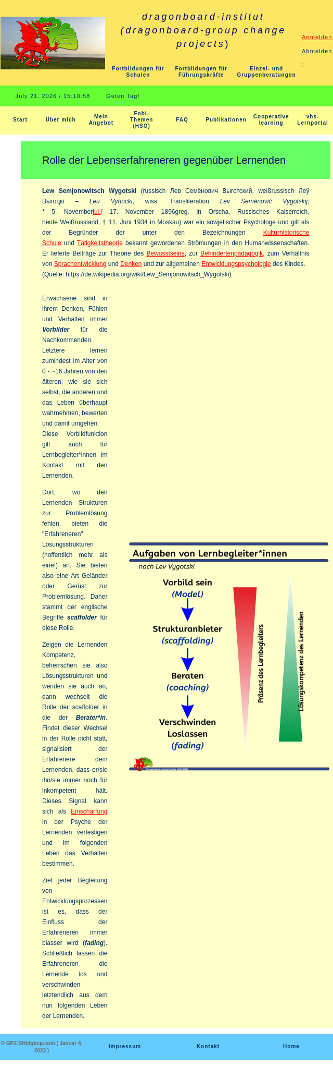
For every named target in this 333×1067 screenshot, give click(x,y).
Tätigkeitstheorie (100, 243)
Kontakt (208, 1046)
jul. (96, 211)
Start (20, 120)
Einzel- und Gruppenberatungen (266, 72)
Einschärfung (89, 811)
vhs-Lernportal (312, 120)
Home (291, 1046)
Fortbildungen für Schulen (138, 72)
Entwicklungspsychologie (236, 264)
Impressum (125, 1046)
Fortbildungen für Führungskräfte (201, 72)
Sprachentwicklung (80, 264)
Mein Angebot (101, 120)
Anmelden (317, 37)
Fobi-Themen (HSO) (141, 120)
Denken (131, 264)
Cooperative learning (271, 120)
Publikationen (226, 120)
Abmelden (317, 51)
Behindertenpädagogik (231, 253)
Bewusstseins (165, 253)
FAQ (182, 120)
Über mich (61, 120)
